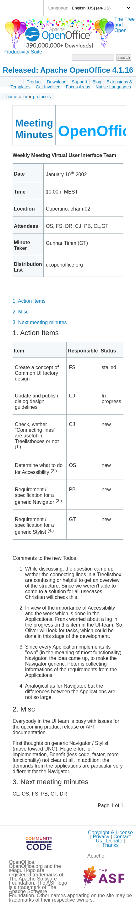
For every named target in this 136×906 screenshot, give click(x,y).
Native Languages (113, 86)
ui (25, 96)
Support (79, 81)
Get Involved (48, 86)
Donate (114, 840)
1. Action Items (29, 301)
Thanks (110, 845)
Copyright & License (110, 832)
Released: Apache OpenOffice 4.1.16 (68, 70)
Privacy (101, 836)
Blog (96, 81)
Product (33, 81)
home (11, 96)
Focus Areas (78, 86)
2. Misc (21, 311)
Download (56, 81)
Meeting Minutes (34, 128)
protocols (42, 96)
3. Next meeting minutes (40, 322)
